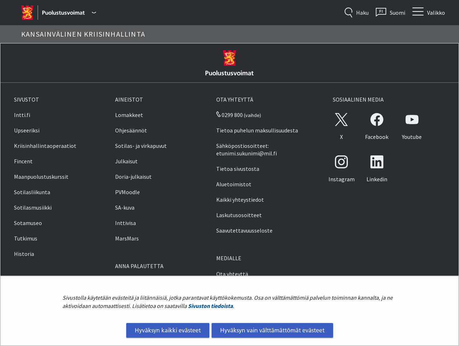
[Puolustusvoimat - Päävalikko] (69, 12)
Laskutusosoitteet (239, 215)
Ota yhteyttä (232, 273)
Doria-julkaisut (133, 176)
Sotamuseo (28, 222)
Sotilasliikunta (32, 192)
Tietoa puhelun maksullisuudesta (257, 130)
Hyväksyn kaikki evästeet (168, 330)
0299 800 (229, 114)
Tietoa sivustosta (237, 168)
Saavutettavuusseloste (244, 230)
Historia (24, 253)
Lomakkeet (129, 114)
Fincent (23, 161)
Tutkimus (25, 238)
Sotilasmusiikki (33, 207)
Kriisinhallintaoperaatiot (45, 145)
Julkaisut (126, 161)
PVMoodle (127, 192)
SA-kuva (124, 207)
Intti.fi (22, 114)
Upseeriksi (26, 130)
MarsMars (127, 238)
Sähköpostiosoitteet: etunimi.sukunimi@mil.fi (246, 149)
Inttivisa (125, 222)
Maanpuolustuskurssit (41, 176)
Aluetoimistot (233, 184)
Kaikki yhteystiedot (240, 199)
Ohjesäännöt (131, 130)
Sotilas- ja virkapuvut (141, 145)
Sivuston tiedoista (210, 305)
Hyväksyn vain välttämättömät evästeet (272, 330)
